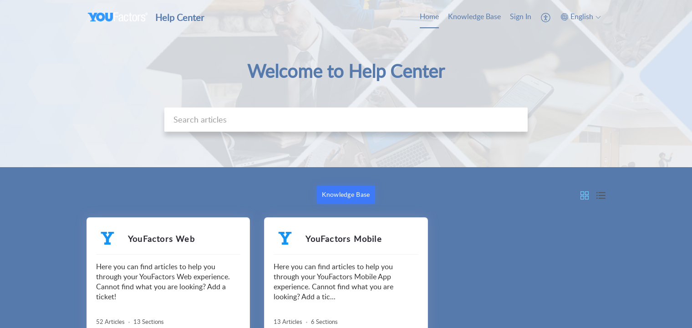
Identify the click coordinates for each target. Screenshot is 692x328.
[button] (546, 17)
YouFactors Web (161, 238)
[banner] (346, 83)
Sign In (520, 16)
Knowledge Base (474, 16)
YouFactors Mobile (343, 238)
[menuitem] (429, 17)
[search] (346, 120)
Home (429, 16)
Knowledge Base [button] (346, 194)
